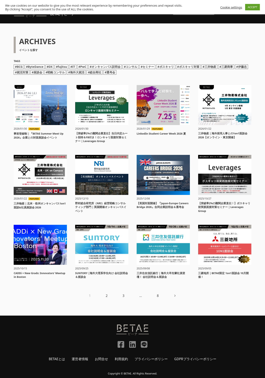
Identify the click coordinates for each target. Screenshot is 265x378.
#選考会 (110, 72)
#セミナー (147, 67)
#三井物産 (209, 67)
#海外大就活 (76, 72)
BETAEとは (57, 359)
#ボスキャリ (165, 67)
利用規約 (121, 359)
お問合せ (101, 359)
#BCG (19, 67)
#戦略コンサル (55, 72)
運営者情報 (80, 359)
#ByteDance (34, 67)
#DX (50, 67)
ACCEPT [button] (252, 7)
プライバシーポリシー (151, 359)
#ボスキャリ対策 (188, 67)
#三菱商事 (226, 67)
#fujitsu (61, 67)
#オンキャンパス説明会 (105, 67)
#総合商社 (94, 72)
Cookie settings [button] (231, 7)
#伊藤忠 (241, 67)
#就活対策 (21, 72)
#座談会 (37, 72)
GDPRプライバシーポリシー (195, 359)
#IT (72, 67)
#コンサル (130, 67)
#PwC (82, 67)
